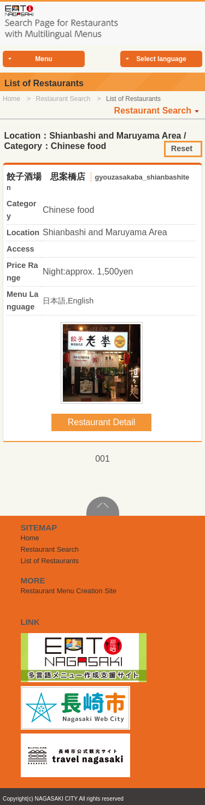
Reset (181, 148)
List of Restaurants (50, 561)
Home (11, 99)
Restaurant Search (63, 99)
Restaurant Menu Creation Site (69, 591)
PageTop (102, 506)
